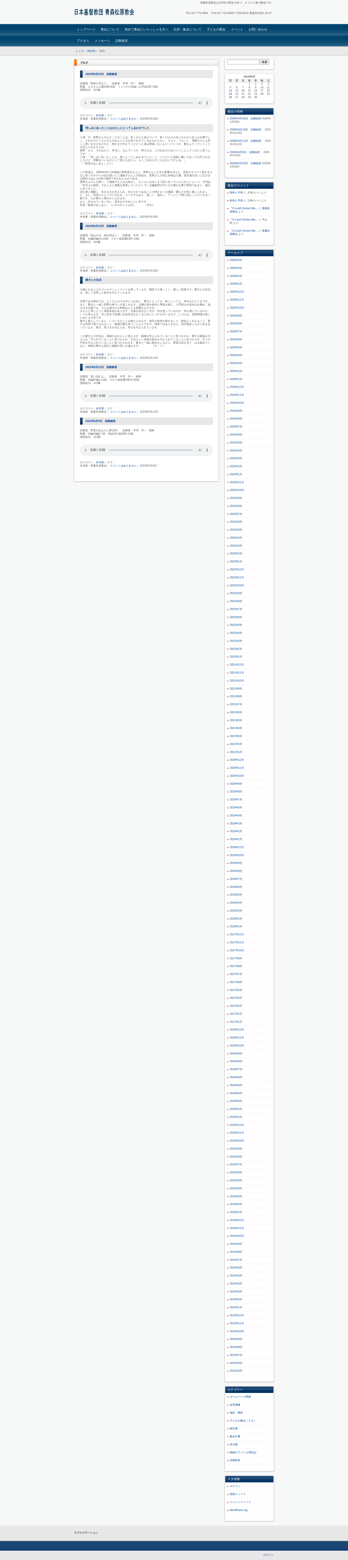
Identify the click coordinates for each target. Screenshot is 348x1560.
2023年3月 (236, 545)
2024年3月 (236, 458)
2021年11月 (237, 672)
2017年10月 (237, 950)
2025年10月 (237, 307)
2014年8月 (236, 1251)
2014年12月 (237, 1220)
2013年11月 (237, 1323)
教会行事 (235, 1436)
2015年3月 (236, 1196)
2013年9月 (236, 1339)
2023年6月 (236, 521)
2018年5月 (236, 894)
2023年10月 (237, 490)
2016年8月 (236, 1061)
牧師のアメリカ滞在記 (243, 1452)
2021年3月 (236, 736)
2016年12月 (237, 1029)
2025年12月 (237, 291)
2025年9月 (236, 315)
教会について (110, 29)
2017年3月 (236, 1005)
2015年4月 (236, 1188)
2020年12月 (237, 759)
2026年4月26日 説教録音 (245, 118)
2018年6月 (236, 886)
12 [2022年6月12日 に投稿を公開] (230, 90)
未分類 (100, 115)
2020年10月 (237, 775)
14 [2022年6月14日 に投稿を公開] (242, 90)
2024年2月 (236, 466)
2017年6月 (236, 982)
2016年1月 (236, 1117)
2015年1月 (236, 1212)
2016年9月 (236, 1053)
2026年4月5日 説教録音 (246, 152)
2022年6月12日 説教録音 (101, 367)
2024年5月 (236, 442)
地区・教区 (236, 1412)
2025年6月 (236, 339)
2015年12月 (237, 1125)
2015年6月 (236, 1172)
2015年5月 (236, 1180)
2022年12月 (237, 569)
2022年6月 (236, 617)
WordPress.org (238, 1510)
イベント (237, 29)
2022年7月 (236, 609)
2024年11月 (237, 394)
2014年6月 (236, 1267)
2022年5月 (236, 624)
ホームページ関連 (240, 1396)
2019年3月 (236, 823)
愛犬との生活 (93, 280)
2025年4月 (236, 355)
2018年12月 (237, 847)
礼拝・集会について (188, 29)
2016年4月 (236, 1093)
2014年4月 (236, 1283)
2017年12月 (237, 934)
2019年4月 (236, 815)
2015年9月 (236, 1148)
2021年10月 (237, 680)
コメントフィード (240, 1502)
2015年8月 (236, 1156)
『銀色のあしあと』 (95, 163)
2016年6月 (236, 1077)
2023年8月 (236, 506)
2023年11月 (237, 482)
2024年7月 (236, 426)
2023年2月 (236, 553)
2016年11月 (237, 1037)
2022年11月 (237, 577)
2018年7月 (236, 878)
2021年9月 (236, 688)
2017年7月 (236, 974)
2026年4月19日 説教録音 (247, 129)
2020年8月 (236, 791)
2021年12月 (237, 664)
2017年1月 (236, 1021)
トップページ (86, 29)
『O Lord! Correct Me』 (244, 208)
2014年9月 (236, 1243)
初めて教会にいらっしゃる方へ (146, 29)
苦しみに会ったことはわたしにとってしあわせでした (117, 128)
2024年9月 (236, 410)
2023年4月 (236, 537)
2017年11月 (237, 942)
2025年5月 (236, 347)
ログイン (235, 1486)
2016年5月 (236, 1085)
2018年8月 (236, 871)
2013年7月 (236, 1355)
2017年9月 (236, 958)
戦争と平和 (236, 192)
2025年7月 (236, 331)
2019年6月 (236, 807)
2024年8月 (236, 418)
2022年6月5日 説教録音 (101, 421)
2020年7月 (236, 799)
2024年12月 (237, 386)
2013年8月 (236, 1347)
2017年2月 (236, 1013)
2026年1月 (236, 283)
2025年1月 (236, 379)
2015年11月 (237, 1132)
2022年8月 (236, 601)
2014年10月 (237, 1235)
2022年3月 (236, 640)
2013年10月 (237, 1331)
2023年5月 (236, 529)
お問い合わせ (258, 29)
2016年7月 (236, 1069)
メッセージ (102, 40)
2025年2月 (236, 371)
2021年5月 (236, 720)
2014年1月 (236, 1307)
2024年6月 (236, 434)
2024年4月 (236, 450)
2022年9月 (236, 593)
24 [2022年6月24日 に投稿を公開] (262, 93)
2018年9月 (236, 863)
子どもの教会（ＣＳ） (243, 1420)
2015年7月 (236, 1164)
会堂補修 (235, 1404)
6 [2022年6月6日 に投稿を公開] (236, 87)
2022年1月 (236, 656)
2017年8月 (236, 966)
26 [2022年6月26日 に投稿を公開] (230, 97)
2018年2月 (236, 918)
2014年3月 (236, 1291)
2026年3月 (236, 268)
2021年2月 (236, 744)
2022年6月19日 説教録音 (101, 226)
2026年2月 (236, 276)
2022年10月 (237, 585)
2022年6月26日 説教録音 (101, 74)
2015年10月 (237, 1140)
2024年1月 (236, 474)
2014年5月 (236, 1275)
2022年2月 (236, 648)
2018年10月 (237, 855)
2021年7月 (236, 704)
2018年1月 (236, 926)
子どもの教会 (216, 29)
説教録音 (121, 40)
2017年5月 (236, 990)
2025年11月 (237, 299)
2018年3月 (236, 910)
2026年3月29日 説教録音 (245, 163)
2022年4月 (236, 632)
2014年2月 (236, 1299)
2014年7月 (236, 1259)
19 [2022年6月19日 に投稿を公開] (230, 93)
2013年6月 (236, 1363)
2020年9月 (236, 783)
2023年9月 (236, 498)
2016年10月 (237, 1045)
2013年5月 (236, 1370)
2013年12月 (237, 1315)
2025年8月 (236, 323)
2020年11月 (237, 767)
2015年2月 (236, 1204)
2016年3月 (236, 1101)
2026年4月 (236, 260)
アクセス (83, 40)
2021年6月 (236, 712)
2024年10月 (237, 402)
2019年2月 (236, 831)
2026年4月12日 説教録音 (247, 140)
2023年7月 (236, 514)
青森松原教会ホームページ (105, 12)
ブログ (84, 62)
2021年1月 (236, 752)
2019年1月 (236, 839)
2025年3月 (236, 363)
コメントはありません (123, 118)
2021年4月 (236, 728)
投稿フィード (238, 1494)
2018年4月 (236, 902)
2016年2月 (236, 1109)
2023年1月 (236, 561)
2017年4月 (236, 997)
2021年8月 (236, 696)
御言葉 (234, 1428)
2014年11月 (237, 1228)
